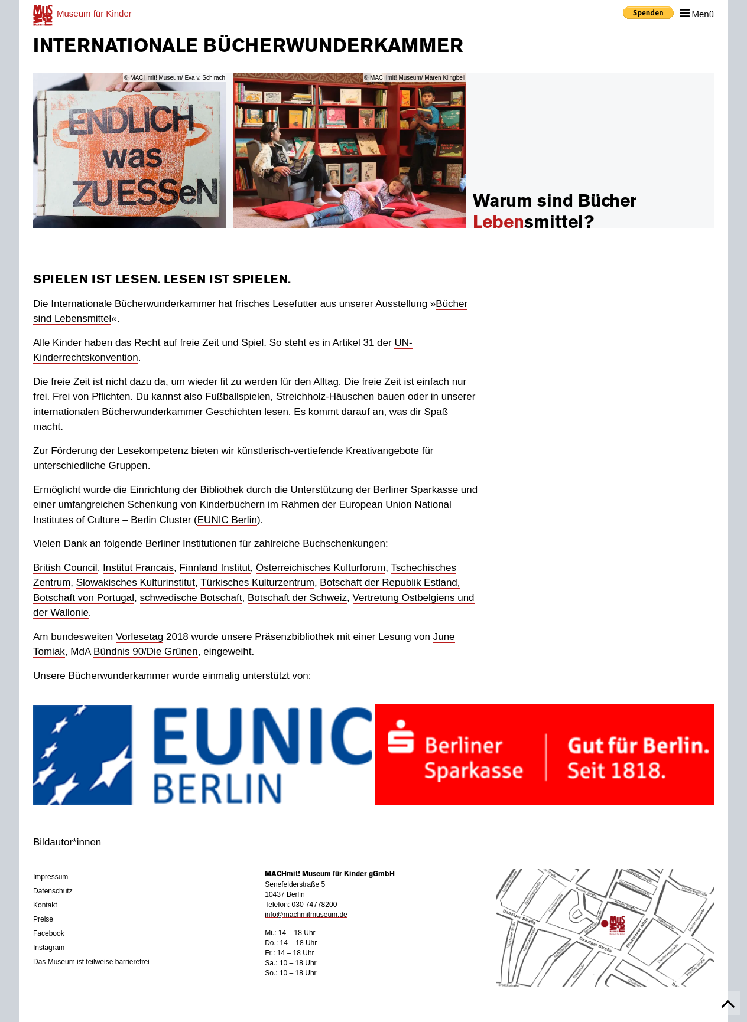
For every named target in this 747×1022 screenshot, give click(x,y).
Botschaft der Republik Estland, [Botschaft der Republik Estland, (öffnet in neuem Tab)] (390, 582)
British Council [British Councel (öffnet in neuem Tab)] (65, 567)
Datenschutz (53, 891)
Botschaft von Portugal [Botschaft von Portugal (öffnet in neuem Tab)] (83, 597)
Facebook (48, 933)
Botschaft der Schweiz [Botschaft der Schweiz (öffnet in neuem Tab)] (297, 597)
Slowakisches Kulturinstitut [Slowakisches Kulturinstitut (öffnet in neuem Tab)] (135, 582)
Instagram (48, 947)
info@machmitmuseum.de (306, 914)
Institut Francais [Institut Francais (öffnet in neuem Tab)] (138, 567)
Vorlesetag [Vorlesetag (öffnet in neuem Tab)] (139, 636)
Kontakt (45, 905)
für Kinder (94, 13)
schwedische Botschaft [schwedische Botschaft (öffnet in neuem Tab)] (191, 597)
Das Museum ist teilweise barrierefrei (91, 962)
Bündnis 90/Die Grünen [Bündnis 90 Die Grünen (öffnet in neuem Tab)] (145, 651)
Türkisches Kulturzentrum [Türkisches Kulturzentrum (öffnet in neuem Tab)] (257, 582)
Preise (43, 919)
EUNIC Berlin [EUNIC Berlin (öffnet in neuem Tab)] (227, 519)
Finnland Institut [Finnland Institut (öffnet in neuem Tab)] (215, 567)
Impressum (50, 877)
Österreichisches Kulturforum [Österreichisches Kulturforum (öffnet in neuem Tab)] (320, 567)
